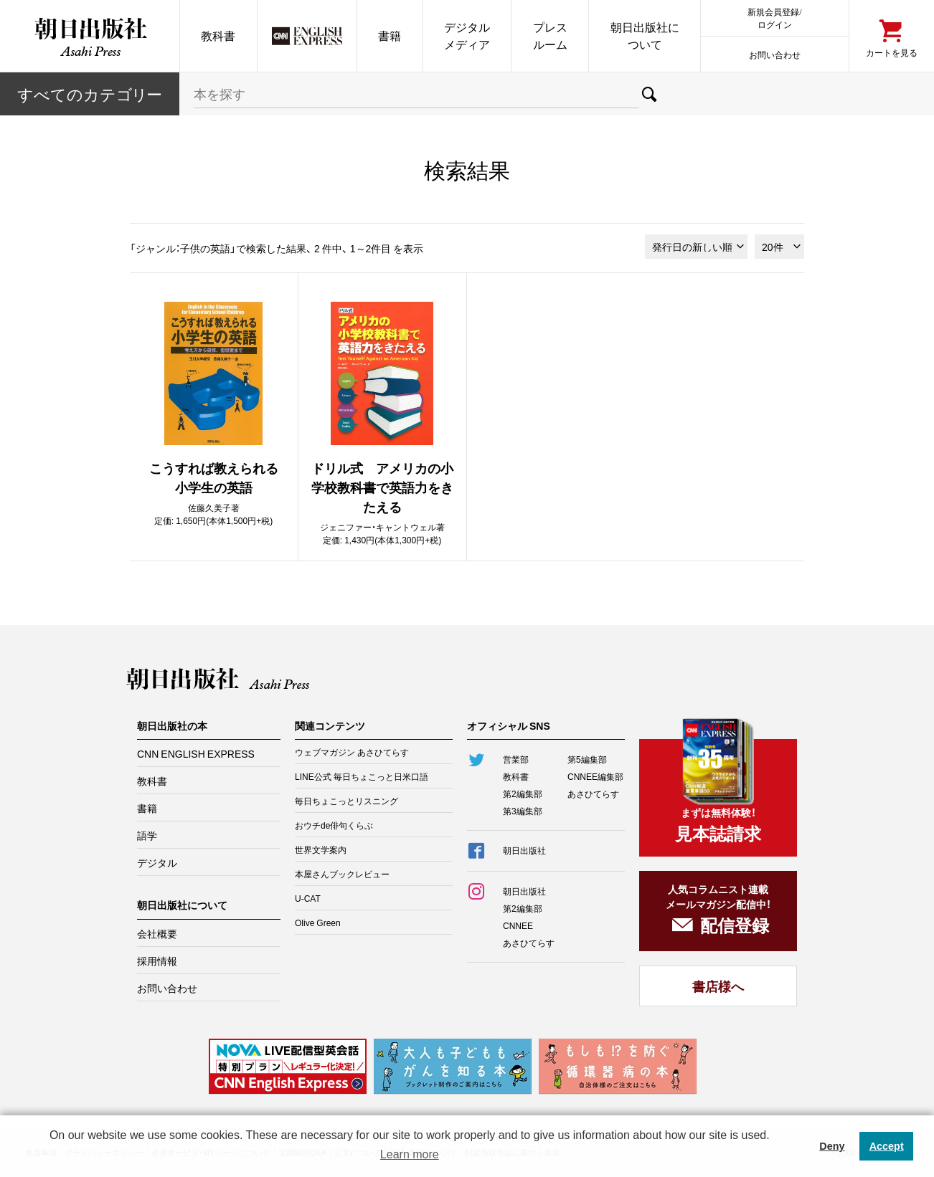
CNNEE (518, 925)
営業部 (516, 759)
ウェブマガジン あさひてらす (352, 751)
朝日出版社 (89, 36)
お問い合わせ (775, 54)
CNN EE (307, 36)
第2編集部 (522, 793)
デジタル (157, 862)
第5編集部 (587, 759)
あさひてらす (593, 793)
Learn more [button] (409, 1154)
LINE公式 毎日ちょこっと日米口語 (361, 776)
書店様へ (718, 986)
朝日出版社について (644, 35)
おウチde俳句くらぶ (334, 825)
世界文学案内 (320, 849)
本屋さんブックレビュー (342, 873)
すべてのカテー (90, 93)
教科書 (218, 35)
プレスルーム (550, 35)
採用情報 (157, 960)
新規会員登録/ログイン (774, 17)
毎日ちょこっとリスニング (346, 800)
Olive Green (318, 922)
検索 (649, 93)
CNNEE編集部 (595, 776)
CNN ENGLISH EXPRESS (196, 753)
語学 (147, 835)
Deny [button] (831, 1146)
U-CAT (308, 898)
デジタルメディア (467, 35)
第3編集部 (522, 810)
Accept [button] (886, 1146)
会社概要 (157, 933)
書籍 (389, 35)
